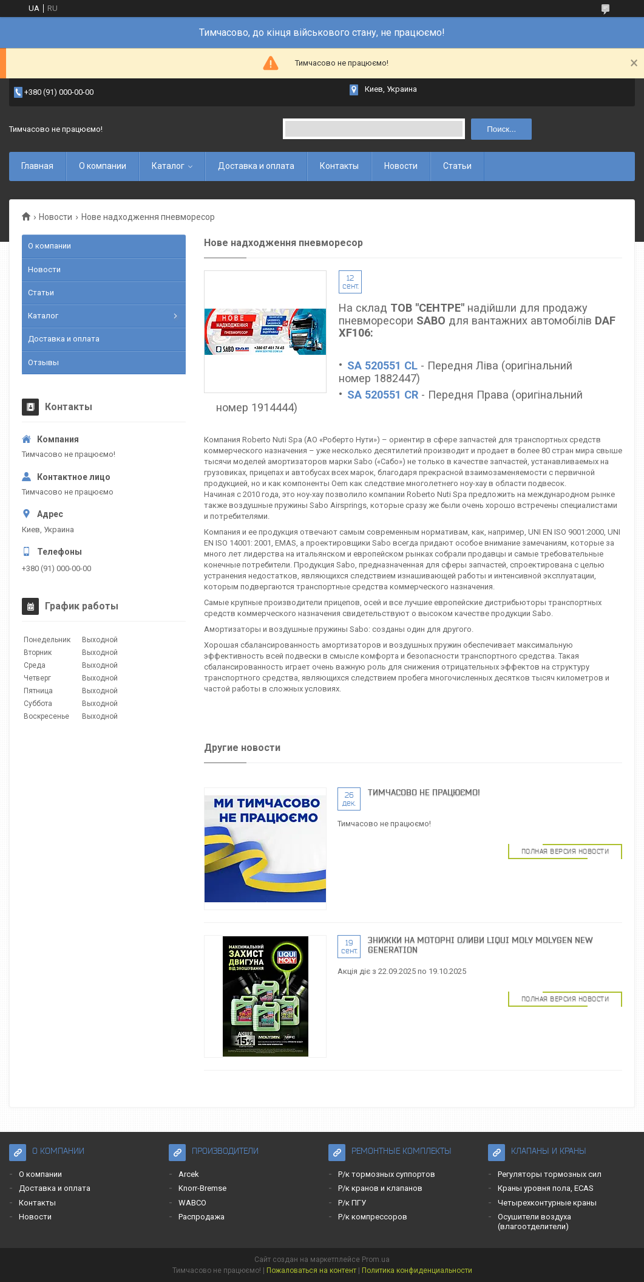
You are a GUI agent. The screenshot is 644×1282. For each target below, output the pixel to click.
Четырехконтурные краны (547, 1202)
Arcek (188, 1174)
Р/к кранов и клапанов (380, 1188)
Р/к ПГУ (352, 1202)
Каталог (168, 166)
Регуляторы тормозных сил (550, 1174)
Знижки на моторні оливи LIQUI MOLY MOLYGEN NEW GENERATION (480, 945)
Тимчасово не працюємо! (424, 792)
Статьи (457, 166)
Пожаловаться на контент (311, 1270)
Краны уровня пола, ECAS (546, 1188)
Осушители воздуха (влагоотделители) (534, 1221)
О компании (102, 166)
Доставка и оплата (256, 166)
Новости (401, 166)
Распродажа (201, 1216)
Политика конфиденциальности (417, 1270)
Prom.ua (376, 1259)
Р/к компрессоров (372, 1216)
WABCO (192, 1202)
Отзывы (43, 362)
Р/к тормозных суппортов (386, 1174)
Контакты (339, 166)
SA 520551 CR (382, 394)
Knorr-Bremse (202, 1188)
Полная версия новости (565, 851)
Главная (37, 166)
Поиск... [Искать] (501, 129)
